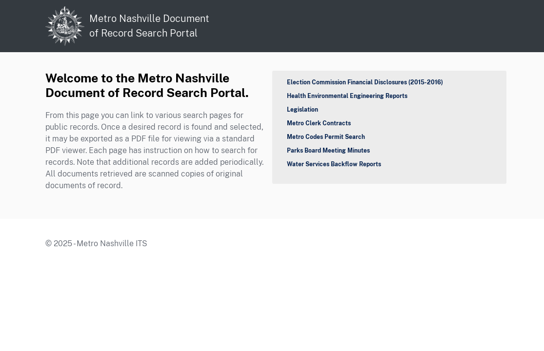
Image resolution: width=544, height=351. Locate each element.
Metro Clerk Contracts (319, 123)
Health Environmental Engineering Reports (347, 96)
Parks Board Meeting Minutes (328, 150)
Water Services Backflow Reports (334, 164)
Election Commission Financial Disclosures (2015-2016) (365, 82)
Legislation (302, 109)
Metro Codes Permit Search (326, 137)
